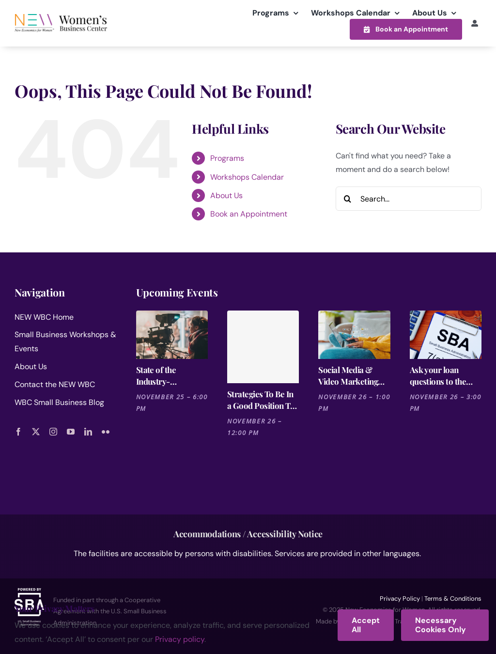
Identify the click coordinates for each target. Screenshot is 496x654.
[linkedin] (88, 432)
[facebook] (18, 432)
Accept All (366, 625)
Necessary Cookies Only (440, 625)
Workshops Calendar (247, 177)
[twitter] (36, 432)
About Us (226, 195)
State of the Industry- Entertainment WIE (170, 375)
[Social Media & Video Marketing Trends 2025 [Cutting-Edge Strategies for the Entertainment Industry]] (354, 335)
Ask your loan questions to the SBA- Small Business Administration (438, 375)
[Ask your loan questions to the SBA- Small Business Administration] (445, 335)
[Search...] (408, 199)
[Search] (348, 199)
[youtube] (71, 432)
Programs (227, 158)
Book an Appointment (248, 214)
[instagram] (53, 432)
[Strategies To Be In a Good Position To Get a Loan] (263, 347)
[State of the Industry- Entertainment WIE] (172, 335)
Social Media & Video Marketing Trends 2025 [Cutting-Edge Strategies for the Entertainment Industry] (348, 375)
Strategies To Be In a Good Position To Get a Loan (260, 400)
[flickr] (105, 432)
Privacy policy (179, 639)
